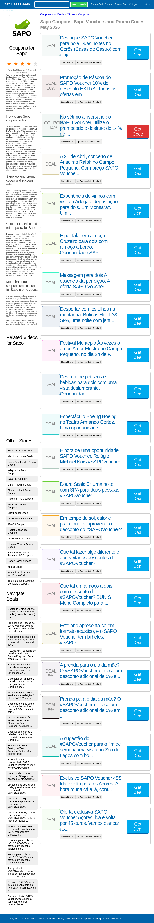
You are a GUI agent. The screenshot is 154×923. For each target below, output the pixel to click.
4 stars (29, 64)
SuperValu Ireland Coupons (17, 506)
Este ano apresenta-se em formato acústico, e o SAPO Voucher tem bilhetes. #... (21, 830)
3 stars (22, 64)
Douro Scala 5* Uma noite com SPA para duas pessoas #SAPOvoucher (21, 776)
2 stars (16, 64)
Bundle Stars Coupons (20, 450)
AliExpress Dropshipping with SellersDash (101, 918)
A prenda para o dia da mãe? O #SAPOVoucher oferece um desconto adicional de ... (21, 844)
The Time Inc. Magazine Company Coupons (21, 582)
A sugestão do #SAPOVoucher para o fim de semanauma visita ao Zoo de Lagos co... (21, 872)
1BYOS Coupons (17, 524)
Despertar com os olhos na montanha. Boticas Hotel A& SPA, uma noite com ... (21, 707)
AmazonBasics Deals (19, 538)
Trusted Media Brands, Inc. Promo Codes (20, 574)
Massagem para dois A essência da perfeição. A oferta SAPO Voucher (21, 695)
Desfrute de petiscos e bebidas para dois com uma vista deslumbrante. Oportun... (21, 735)
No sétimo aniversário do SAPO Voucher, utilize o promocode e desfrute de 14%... (21, 640)
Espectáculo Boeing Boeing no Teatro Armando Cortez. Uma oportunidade (20, 749)
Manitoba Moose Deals (20, 456)
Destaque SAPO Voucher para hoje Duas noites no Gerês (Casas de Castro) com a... (21, 612)
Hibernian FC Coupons (20, 498)
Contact (51, 918)
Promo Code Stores (101, 4)
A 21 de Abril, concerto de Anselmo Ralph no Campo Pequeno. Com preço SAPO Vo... (22, 654)
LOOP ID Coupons (18, 478)
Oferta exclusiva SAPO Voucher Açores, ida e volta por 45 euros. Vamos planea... (20, 900)
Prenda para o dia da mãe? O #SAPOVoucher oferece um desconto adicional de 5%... (21, 858)
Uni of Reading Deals (19, 484)
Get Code (138, 131)
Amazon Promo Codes (20, 518)
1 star (9, 64)
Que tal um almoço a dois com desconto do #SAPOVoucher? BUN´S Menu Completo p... (22, 816)
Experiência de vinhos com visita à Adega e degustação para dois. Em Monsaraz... (20, 668)
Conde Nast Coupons (19, 561)
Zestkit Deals (15, 566)
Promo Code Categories (128, 4)
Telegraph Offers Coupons (17, 472)
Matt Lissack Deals (18, 513)
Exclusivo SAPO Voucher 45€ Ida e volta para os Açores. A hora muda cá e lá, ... (22, 886)
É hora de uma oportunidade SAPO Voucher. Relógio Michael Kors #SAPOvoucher (21, 763)
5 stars (36, 64)
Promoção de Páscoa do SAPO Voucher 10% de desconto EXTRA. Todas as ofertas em (21, 627)
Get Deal (137, 52)
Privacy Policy (63, 918)
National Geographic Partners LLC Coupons (20, 554)
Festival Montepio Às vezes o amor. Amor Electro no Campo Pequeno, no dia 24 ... (20, 721)
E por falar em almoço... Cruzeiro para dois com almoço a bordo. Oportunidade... (21, 682)
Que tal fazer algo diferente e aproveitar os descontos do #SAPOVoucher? (21, 802)
